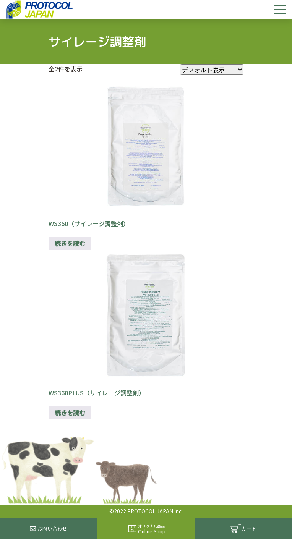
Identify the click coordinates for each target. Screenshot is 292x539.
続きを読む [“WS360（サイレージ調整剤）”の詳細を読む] (70, 243)
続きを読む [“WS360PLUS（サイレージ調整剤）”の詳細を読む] (70, 412)
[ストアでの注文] (211, 69)
